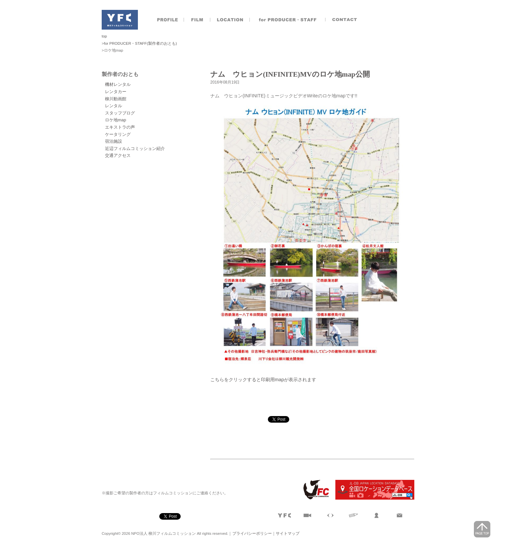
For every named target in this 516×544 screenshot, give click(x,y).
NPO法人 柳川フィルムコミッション (120, 20)
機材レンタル (118, 84)
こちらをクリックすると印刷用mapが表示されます (263, 379)
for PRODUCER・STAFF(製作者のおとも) (140, 43)
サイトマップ (287, 533)
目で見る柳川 (330, 515)
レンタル (113, 105)
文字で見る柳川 (353, 515)
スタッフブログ (120, 113)
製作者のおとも (287, 19)
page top (482, 529)
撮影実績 (197, 19)
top (104, 36)
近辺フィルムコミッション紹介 (135, 148)
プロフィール (167, 19)
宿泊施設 (113, 141)
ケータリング (118, 134)
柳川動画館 (115, 98)
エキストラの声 (120, 127)
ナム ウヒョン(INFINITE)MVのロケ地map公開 (290, 74)
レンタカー (115, 91)
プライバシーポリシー (252, 533)
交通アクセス (118, 155)
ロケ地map (115, 119)
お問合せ (345, 19)
